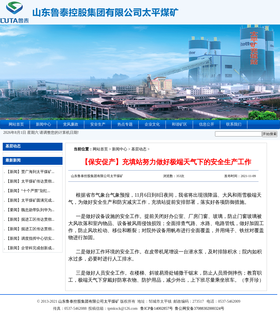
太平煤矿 (111, 301)
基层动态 (139, 149)
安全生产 (97, 124)
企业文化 (152, 124)
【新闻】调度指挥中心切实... (30, 238)
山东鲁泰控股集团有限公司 (81, 301)
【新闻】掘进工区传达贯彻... (30, 219)
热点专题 (125, 124)
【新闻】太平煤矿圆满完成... (30, 200)
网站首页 (16, 124)
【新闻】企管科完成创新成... (30, 248)
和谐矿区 (179, 124)
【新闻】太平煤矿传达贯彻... (30, 181)
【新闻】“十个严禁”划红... (28, 191)
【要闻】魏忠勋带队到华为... (30, 210)
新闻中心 (43, 124)
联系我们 (233, 124)
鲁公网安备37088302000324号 (199, 308)
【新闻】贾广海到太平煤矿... (30, 172)
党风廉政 (70, 124)
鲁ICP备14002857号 (156, 308)
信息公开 (206, 124)
